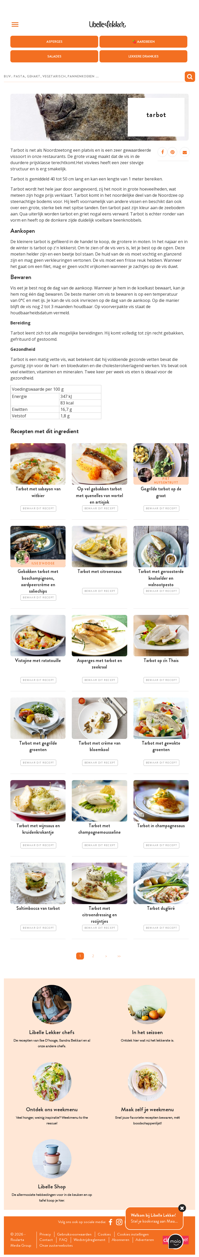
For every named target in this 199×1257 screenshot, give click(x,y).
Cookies (106, 1236)
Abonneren (123, 1242)
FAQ (64, 1242)
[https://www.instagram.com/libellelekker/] (120, 1223)
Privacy (46, 1236)
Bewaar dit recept (38, 509)
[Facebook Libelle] (111, 1223)
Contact (47, 1242)
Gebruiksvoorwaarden (76, 1236)
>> (118, 957)
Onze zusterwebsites (57, 1248)
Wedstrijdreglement (91, 1242)
